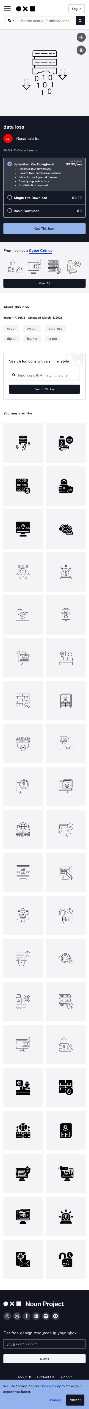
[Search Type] (10, 20)
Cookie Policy (50, 1386)
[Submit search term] (80, 20)
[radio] (44, 174)
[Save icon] (81, 37)
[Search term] (47, 20)
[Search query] (44, 375)
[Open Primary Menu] (7, 9)
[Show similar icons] (81, 50)
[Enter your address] (44, 1344)
